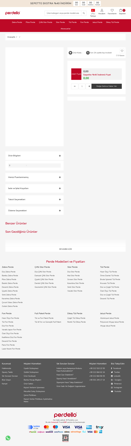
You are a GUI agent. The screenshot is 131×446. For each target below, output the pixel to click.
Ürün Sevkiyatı (30, 376)
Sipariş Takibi (7, 372)
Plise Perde (30, 22)
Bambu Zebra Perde (10, 275)
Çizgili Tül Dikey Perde (76, 318)
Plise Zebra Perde (9, 279)
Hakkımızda (6, 368)
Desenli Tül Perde (107, 298)
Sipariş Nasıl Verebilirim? (67, 378)
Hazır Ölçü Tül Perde (108, 272)
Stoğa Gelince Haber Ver (106, 86)
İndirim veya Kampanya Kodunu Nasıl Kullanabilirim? (69, 369)
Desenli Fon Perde (9, 341)
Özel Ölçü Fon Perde (10, 333)
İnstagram (116, 387)
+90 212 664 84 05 (97, 376)
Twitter (115, 372)
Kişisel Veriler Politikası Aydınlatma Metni (38, 400)
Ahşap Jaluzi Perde (107, 326)
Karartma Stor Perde (75, 283)
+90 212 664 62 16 (97, 372)
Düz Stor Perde (73, 272)
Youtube (116, 391)
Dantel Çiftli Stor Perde (44, 283)
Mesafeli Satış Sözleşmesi (34, 391)
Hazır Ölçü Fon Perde (10, 318)
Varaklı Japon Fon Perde (11, 329)
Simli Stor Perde (73, 287)
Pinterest (116, 383)
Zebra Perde (17, 22)
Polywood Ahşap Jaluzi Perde (112, 322)
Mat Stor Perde (73, 275)
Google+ (116, 380)
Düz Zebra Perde (8, 272)
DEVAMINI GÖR (65, 249)
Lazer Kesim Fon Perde (11, 349)
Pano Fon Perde (8, 345)
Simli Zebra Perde (9, 295)
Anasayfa (11, 37)
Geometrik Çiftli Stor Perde (45, 287)
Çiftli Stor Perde (45, 22)
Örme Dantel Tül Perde (109, 275)
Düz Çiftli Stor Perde (43, 272)
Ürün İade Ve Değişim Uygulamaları (71, 386)
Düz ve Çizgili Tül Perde (109, 287)
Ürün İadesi (28, 383)
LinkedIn (116, 376)
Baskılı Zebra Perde (10, 283)
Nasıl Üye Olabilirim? (65, 375)
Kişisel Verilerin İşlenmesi (34, 387)
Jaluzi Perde (97, 22)
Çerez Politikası (30, 395)
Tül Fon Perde (7, 322)
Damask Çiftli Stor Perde (45, 275)
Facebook (116, 368)
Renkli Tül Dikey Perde (76, 322)
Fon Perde (84, 22)
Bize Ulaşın (6, 380)
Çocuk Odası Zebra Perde (12, 302)
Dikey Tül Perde (112, 22)
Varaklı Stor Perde (74, 291)
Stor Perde (60, 22)
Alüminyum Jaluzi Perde (109, 318)
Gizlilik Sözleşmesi (31, 372)
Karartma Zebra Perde (11, 298)
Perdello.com (73, 420)
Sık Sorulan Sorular (10, 376)
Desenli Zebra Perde (10, 287)
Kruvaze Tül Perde (107, 283)
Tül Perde (73, 22)
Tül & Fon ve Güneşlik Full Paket (48, 322)
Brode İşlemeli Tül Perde (110, 279)
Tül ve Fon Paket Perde (44, 318)
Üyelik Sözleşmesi (31, 368)
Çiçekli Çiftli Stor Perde (44, 279)
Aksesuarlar (65, 28)
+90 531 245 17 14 (97, 380)
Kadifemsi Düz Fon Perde (12, 337)
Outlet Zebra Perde (10, 306)
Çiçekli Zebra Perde (10, 291)
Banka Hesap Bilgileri (32, 380)
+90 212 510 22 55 (97, 368)
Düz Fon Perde (8, 326)
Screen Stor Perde (74, 279)
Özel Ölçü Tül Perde (108, 291)
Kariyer (5, 383)
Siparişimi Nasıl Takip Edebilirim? (70, 382)
